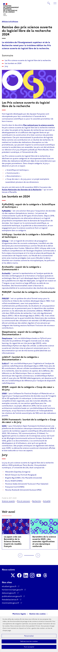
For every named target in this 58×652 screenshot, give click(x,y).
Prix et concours (23, 501)
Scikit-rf (5, 363)
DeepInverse (7, 338)
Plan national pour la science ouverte (38, 125)
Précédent (20, 555)
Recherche (36, 501)
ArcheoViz (6, 273)
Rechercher (49, 2)
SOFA (4, 426)
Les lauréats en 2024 (13, 63)
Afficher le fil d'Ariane (10, 21)
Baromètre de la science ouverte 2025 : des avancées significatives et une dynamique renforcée (44, 541)
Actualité (46, 501)
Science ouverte (8, 501)
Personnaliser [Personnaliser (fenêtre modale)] (29, 636)
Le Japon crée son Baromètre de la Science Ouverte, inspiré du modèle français (12, 541)
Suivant (38, 555)
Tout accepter (29, 647)
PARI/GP (5, 298)
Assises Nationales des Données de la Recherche (21, 190)
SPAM (4, 393)
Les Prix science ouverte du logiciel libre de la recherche (28, 60)
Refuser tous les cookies (29, 641)
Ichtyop (5, 241)
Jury (6, 66)
